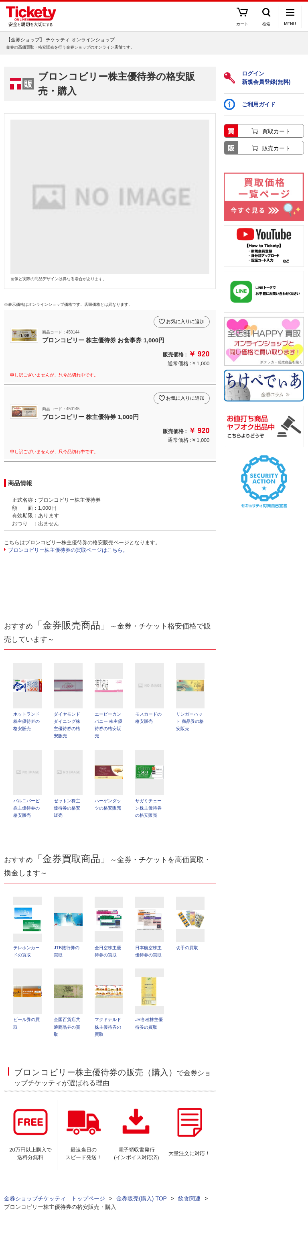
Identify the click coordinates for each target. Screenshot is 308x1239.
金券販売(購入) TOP (141, 1203)
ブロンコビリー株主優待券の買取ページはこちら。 (68, 550)
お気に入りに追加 (185, 321)
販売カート (276, 148)
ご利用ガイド (250, 104)
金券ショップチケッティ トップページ (54, 1203)
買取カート (276, 131)
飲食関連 (189, 1203)
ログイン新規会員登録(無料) (257, 77)
